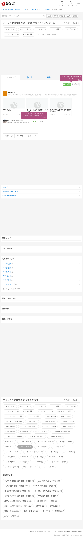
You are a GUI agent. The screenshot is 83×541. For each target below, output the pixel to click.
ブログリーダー (8, 187)
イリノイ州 (28, 34)
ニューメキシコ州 (36, 436)
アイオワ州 (9, 29)
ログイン (70, 5)
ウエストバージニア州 (14, 416)
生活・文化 (31, 511)
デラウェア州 (41, 431)
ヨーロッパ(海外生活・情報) (48, 491)
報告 (41, 121)
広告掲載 (67, 531)
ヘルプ (80, 531)
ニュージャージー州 (61, 431)
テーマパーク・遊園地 (53, 511)
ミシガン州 (52, 452)
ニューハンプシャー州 (14, 436)
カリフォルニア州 (13, 421)
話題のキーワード (9, 195)
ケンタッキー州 (49, 421)
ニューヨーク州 (56, 436)
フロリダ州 (58, 447)
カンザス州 (32, 421)
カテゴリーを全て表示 (11, 289)
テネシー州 (25, 431)
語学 (40, 506)
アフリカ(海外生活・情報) (44, 486)
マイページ (47, 531)
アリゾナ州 (70, 29)
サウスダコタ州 (49, 426)
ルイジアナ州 (37, 462)
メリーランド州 (55, 457)
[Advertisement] (41, 56)
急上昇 (30, 77)
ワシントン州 (47, 467)
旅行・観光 (11, 511)
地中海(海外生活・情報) (46, 501)
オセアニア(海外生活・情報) (17, 491)
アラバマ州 (55, 29)
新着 (49, 77)
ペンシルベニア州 (12, 452)
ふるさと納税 (11, 516)
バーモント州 (42, 447)
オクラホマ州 (34, 416)
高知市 (55, 16)
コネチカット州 (68, 421)
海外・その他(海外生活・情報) (18, 506)
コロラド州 (9, 426)
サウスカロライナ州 (28, 426)
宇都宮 (75, 16)
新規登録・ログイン (10, 191)
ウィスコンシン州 (65, 411)
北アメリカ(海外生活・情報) (18, 501)
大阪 (49, 16)
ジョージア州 (67, 426)
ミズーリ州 (9, 457)
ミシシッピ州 (68, 452)
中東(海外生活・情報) (48, 496)
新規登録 (40, 531)
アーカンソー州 (11, 34)
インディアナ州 (45, 411)
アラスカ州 (40, 29)
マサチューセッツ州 (34, 452)
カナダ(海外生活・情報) (49, 481)
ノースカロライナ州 (44, 442)
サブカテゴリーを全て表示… (48, 34)
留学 (53, 506)
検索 (45, 16)
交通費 (62, 16)
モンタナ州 (9, 462)
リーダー (62, 5)
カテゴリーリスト (70, 23)
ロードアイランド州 (57, 462)
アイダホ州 (25, 29)
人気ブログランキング (8, 3)
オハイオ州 (50, 416)
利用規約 (74, 531)
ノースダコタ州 (65, 442)
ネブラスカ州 (25, 442)
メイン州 (39, 457)
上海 (68, 16)
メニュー (78, 5)
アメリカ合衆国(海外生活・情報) (19, 481)
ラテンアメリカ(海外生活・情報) (19, 496)
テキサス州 (9, 431)
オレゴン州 (66, 416)
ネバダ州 (9, 442)
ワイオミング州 (11, 467)
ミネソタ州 (25, 457)
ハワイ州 (9, 447)
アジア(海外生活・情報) (16, 486)
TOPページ (32, 531)
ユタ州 (23, 462)
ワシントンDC (30, 467)
